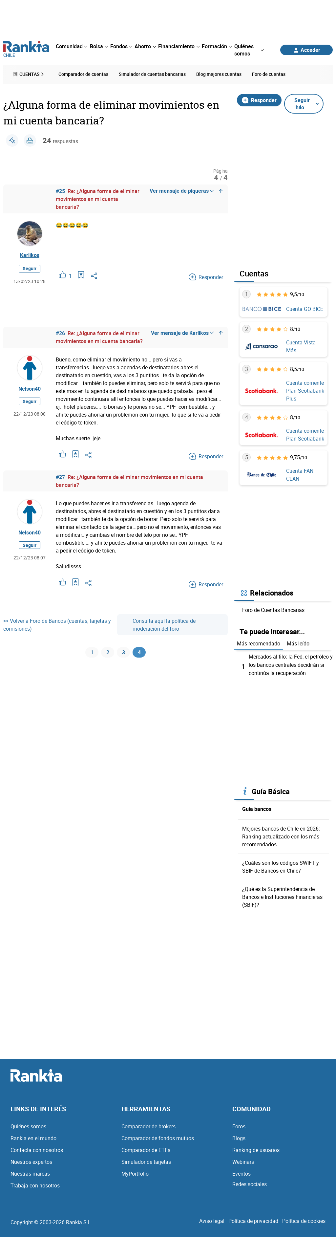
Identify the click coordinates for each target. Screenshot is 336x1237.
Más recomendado (258, 643)
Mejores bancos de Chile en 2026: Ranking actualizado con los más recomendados (281, 835)
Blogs (238, 1137)
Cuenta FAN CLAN (299, 474)
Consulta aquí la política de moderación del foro (159, 624)
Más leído (298, 643)
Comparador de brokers (148, 1125)
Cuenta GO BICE (304, 308)
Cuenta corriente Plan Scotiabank (305, 434)
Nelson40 (29, 388)
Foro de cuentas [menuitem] (268, 74)
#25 (60, 191)
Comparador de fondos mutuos (157, 1137)
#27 (60, 477)
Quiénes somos (28, 1125)
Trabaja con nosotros (35, 1184)
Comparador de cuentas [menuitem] (83, 74)
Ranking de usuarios (256, 1149)
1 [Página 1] (92, 653)
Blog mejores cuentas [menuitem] (219, 74)
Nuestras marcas (30, 1172)
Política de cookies (304, 1220)
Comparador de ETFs (145, 1149)
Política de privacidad (253, 1220)
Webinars (243, 1160)
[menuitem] (71, 46)
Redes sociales (249, 1183)
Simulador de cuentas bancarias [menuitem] (152, 74)
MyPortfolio (135, 1172)
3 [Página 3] (123, 653)
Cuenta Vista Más (301, 346)
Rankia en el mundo (33, 1137)
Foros (238, 1125)
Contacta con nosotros (36, 1149)
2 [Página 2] (107, 653)
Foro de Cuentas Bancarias (273, 609)
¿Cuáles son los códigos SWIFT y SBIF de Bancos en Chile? (280, 865)
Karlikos (29, 255)
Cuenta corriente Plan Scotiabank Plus (305, 390)
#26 (60, 333)
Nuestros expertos (31, 1160)
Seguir (29, 268)
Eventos (241, 1172)
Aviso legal (211, 1220)
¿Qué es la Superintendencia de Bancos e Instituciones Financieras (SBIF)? (282, 895)
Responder (259, 99)
